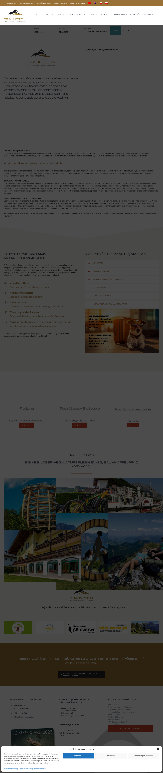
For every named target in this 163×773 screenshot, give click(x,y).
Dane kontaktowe (40, 768)
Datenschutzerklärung (11, 768)
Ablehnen (111, 756)
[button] (158, 749)
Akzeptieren (78, 756)
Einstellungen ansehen (143, 756)
